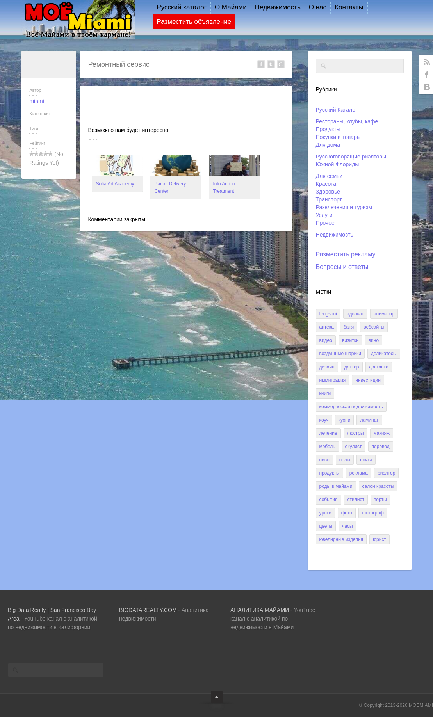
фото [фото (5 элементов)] (346, 513)
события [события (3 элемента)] (328, 499)
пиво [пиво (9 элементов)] (324, 460)
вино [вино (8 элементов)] (374, 340)
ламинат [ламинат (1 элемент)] (369, 420)
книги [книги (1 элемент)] (325, 393)
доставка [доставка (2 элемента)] (378, 367)
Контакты (342, 7)
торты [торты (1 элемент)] (380, 499)
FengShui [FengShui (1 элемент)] (328, 314)
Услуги (324, 215)
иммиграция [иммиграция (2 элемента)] (332, 380)
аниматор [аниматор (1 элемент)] (384, 314)
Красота (326, 184)
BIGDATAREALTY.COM (148, 610)
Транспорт (329, 199)
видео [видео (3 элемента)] (325, 340)
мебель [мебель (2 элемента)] (327, 446)
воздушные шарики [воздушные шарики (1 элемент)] (340, 353)
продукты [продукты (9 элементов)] (329, 473)
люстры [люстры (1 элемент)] (355, 433)
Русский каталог (175, 7)
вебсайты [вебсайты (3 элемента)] (374, 327)
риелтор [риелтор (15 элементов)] (386, 473)
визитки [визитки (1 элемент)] (350, 340)
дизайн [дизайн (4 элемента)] (327, 367)
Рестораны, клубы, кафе (347, 121)
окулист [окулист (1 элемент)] (353, 446)
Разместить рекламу (346, 254)
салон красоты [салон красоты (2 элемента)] (378, 486)
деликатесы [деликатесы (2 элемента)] (384, 353)
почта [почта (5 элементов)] (366, 460)
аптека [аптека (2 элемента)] (326, 327)
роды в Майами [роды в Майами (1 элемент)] (336, 486)
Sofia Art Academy (115, 184)
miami (36, 101)
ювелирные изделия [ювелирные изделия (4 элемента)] (341, 539)
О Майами (224, 7)
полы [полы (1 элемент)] (345, 460)
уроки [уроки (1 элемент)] (325, 513)
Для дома (328, 145)
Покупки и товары (338, 137)
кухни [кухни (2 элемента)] (345, 420)
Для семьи (329, 176)
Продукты (328, 129)
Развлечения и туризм (344, 207)
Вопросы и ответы (342, 266)
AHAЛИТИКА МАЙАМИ (259, 610)
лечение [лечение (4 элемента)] (328, 433)
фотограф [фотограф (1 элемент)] (373, 513)
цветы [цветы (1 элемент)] (326, 526)
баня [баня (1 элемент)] (349, 327)
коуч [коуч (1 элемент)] (324, 420)
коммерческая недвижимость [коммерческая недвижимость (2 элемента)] (351, 406)
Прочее (325, 223)
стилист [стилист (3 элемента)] (355, 499)
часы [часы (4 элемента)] (347, 526)
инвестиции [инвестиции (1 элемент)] (368, 380)
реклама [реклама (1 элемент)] (358, 473)
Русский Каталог (337, 110)
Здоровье (328, 192)
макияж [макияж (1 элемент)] (382, 433)
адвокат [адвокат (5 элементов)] (355, 314)
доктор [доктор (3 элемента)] (351, 367)
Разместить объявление (187, 21)
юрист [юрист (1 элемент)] (379, 539)
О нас (311, 7)
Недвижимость (271, 7)
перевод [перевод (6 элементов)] (381, 446)
